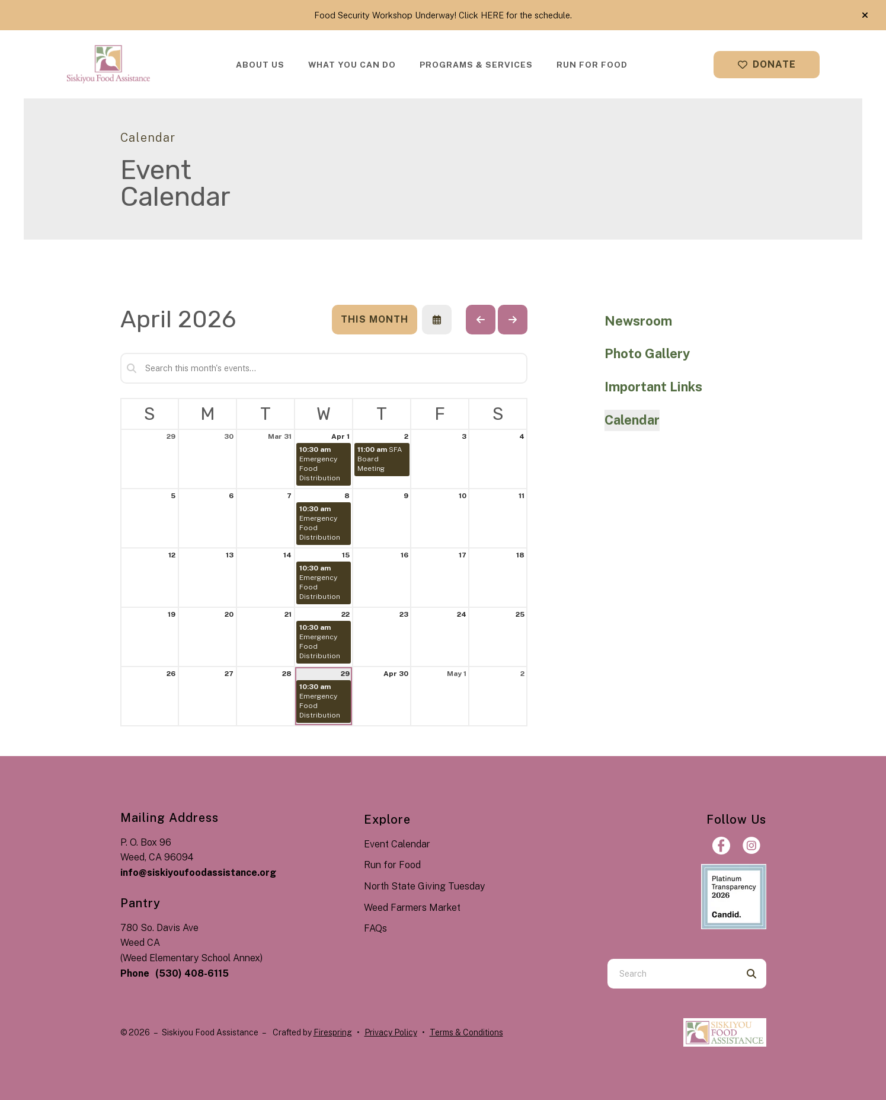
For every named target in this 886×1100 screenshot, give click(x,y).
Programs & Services (476, 64)
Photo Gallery (647, 353)
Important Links (653, 386)
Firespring (333, 1032)
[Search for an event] (324, 368)
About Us (260, 64)
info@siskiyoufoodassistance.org (198, 872)
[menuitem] (260, 64)
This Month (374, 319)
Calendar (632, 420)
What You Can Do (352, 64)
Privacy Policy (390, 1032)
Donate (766, 64)
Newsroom (638, 321)
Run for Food (592, 64)
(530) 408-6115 (192, 973)
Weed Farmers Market (412, 907)
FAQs (375, 928)
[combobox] (672, 974)
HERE (492, 15)
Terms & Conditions (466, 1032)
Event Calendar (397, 844)
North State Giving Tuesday (424, 886)
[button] (865, 15)
